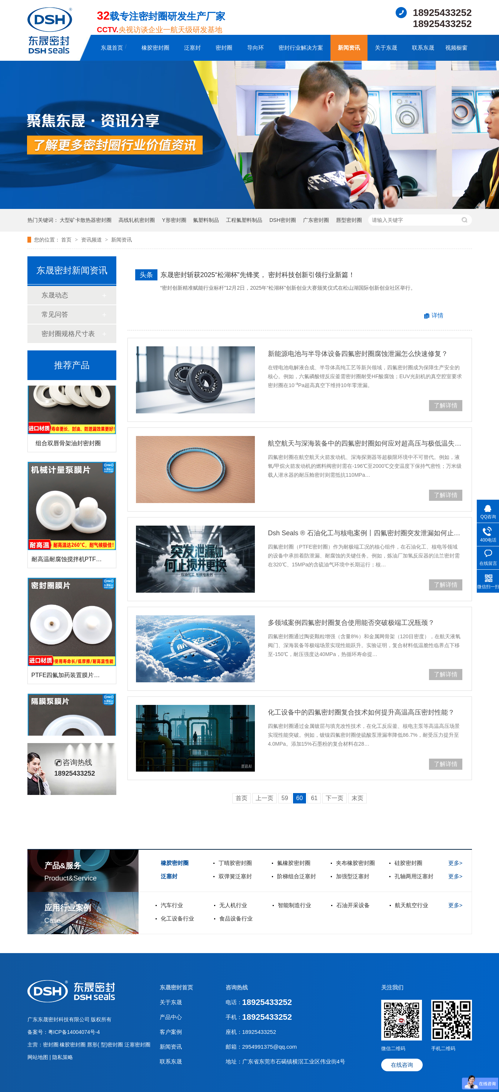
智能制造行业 (294, 905)
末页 (357, 798)
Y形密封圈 (174, 220)
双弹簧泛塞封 (235, 876)
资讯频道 (92, 240)
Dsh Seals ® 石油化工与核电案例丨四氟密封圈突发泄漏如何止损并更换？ (365, 533)
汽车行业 (172, 905)
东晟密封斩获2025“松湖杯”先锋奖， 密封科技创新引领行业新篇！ (257, 275)
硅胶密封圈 (408, 863)
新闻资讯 (349, 47)
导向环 (255, 47)
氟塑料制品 (206, 220)
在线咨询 (402, 1065)
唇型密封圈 (349, 220)
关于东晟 (386, 47)
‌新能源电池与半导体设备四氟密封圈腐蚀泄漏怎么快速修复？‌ (358, 353)
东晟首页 (112, 47)
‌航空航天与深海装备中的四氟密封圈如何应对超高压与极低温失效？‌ (365, 443)
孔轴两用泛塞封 (414, 876)
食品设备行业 (236, 918)
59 (285, 798)
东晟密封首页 (176, 987)
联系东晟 (423, 47)
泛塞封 (192, 47)
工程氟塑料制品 (244, 220)
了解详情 (446, 405)
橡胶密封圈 (155, 47)
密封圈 (224, 47)
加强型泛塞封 (352, 876)
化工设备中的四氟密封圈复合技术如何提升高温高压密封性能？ (361, 712)
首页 (67, 240)
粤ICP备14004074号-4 (74, 1032)
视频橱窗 (456, 47)
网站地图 (38, 1057)
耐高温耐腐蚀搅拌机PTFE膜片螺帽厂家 (83, 560)
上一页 (264, 798)
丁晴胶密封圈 (235, 863)
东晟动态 (54, 295)
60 (299, 798)
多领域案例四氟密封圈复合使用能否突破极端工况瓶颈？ (351, 622)
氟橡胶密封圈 (293, 863)
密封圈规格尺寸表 (68, 333)
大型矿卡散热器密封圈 (86, 220)
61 (314, 798)
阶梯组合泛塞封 (296, 876)
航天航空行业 (411, 905)
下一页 (334, 798)
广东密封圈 (316, 220)
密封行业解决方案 (301, 47)
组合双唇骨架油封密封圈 (68, 445)
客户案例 (171, 1032)
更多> (455, 863)
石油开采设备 (353, 905)
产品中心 (171, 1017)
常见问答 (54, 314)
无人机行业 (233, 905)
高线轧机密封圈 (137, 220)
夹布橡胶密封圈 (355, 863)
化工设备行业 (177, 918)
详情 (437, 315)
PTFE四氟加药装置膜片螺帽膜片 (74, 676)
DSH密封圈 (282, 220)
